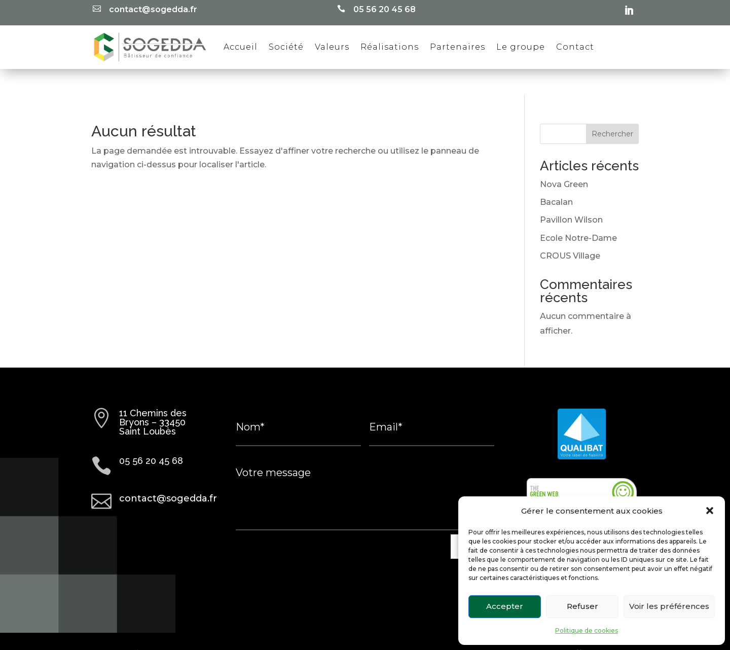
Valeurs (332, 47)
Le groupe (520, 47)
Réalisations (389, 47)
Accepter (504, 606)
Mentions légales (322, 628)
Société (286, 47)
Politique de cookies (586, 630)
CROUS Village (570, 230)
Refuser (582, 606)
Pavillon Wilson (571, 194)
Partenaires (457, 47)
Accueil (241, 47)
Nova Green (564, 159)
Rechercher (612, 108)
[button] (710, 510)
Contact (575, 47)
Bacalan (556, 177)
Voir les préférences (669, 606)
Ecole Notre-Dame (578, 213)
